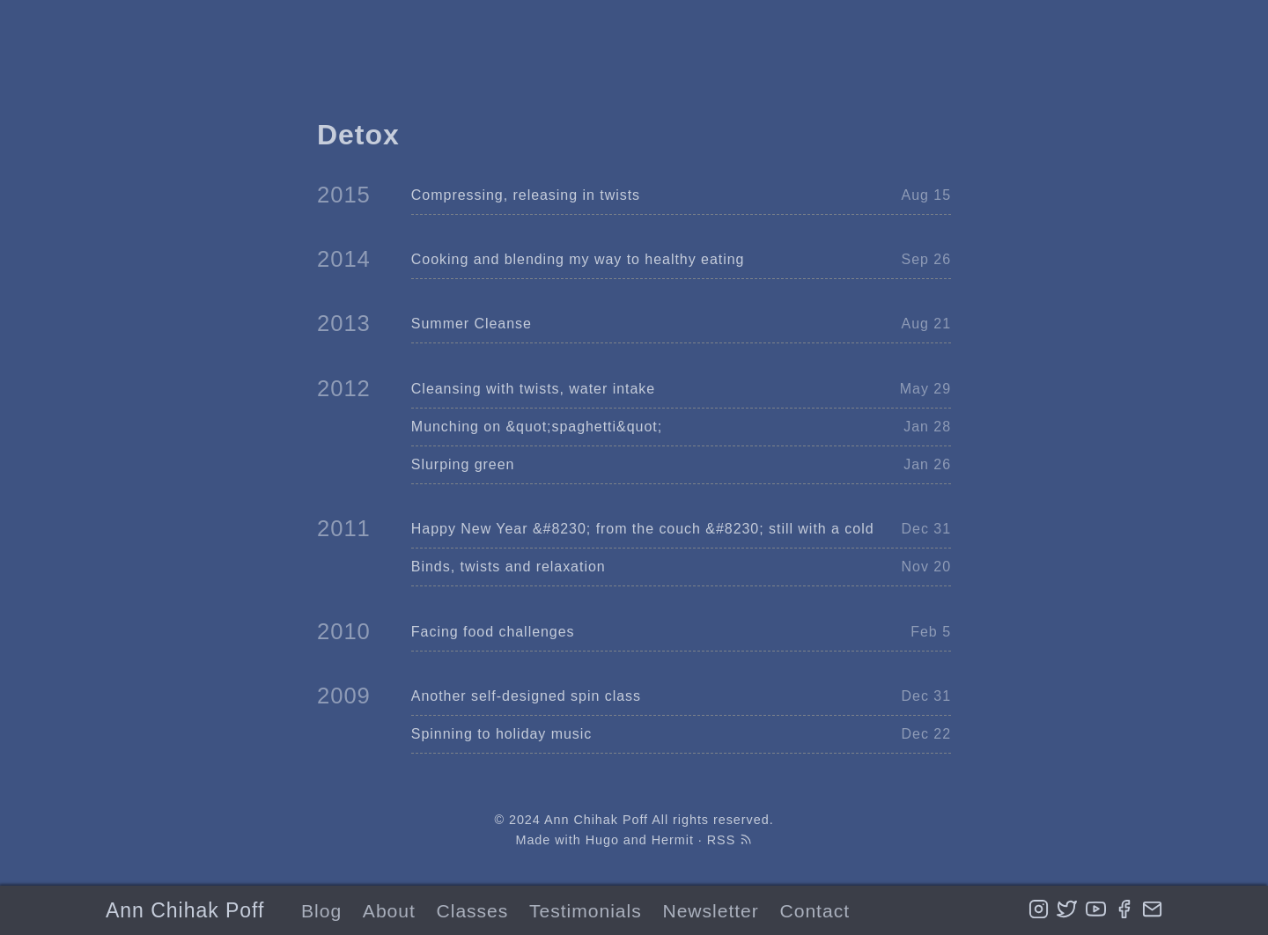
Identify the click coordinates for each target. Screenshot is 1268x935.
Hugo (602, 840)
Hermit (673, 840)
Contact (815, 911)
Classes (473, 911)
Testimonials (585, 911)
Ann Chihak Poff (185, 910)
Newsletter (710, 911)
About (389, 911)
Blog (321, 911)
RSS (730, 840)
